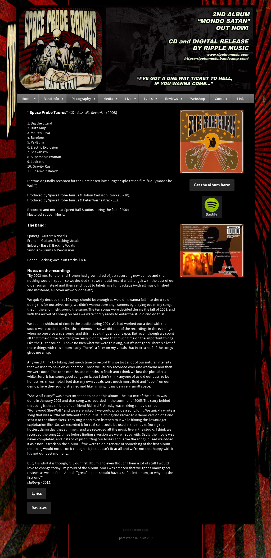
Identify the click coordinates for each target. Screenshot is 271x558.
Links (241, 98)
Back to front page (135, 530)
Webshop (197, 98)
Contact (221, 98)
